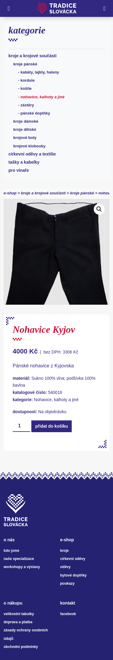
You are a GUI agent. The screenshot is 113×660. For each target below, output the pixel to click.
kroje (64, 550)
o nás (9, 539)
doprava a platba (18, 622)
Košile (26, 88)
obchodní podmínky (21, 647)
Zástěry (27, 105)
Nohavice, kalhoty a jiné (42, 97)
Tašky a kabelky (23, 162)
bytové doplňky (73, 575)
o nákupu (13, 603)
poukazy (67, 583)
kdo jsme (11, 550)
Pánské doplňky (35, 113)
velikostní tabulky (19, 614)
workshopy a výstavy (22, 567)
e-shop (10, 193)
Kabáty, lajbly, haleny (39, 72)
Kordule (27, 80)
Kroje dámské (25, 121)
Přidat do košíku (51, 426)
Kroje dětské (24, 129)
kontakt (67, 603)
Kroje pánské (25, 64)
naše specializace (19, 559)
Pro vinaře (18, 170)
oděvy (65, 567)
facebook (68, 614)
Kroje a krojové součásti (32, 55)
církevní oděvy (72, 559)
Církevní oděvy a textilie (32, 154)
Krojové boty (24, 137)
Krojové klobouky (29, 146)
